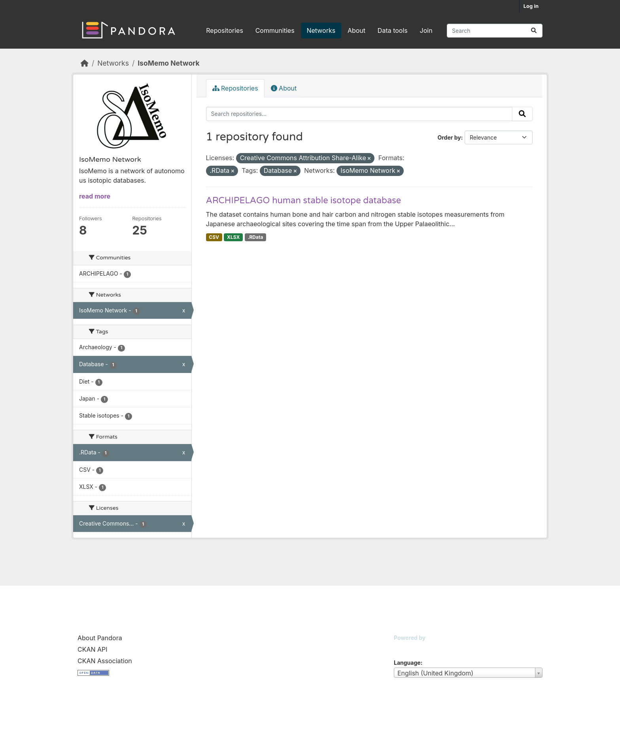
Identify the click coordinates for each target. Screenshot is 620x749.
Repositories (224, 30)
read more (94, 196)
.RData (255, 237)
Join (426, 30)
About (356, 30)
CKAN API (93, 649)
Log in (531, 6)
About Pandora (100, 638)
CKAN (407, 647)
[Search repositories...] (494, 31)
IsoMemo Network (168, 63)
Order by (449, 137)
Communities (275, 30)
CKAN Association (105, 661)
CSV (214, 237)
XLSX (233, 237)
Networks (320, 30)
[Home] (85, 63)
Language (407, 662)
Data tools (393, 30)
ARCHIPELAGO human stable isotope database (303, 200)
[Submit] (534, 31)
